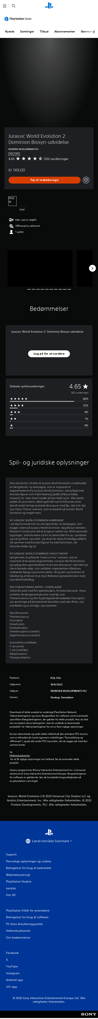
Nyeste (9, 31)
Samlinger (27, 31)
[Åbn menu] (4, 6)
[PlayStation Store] (18, 18)
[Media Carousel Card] (40, 268)
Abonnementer (64, 31)
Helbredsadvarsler (20, 755)
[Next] (92, 268)
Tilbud (44, 31)
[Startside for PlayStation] (49, 5)
